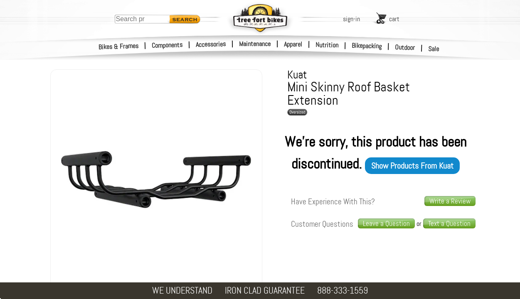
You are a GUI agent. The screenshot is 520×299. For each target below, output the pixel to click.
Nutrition (326, 44)
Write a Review (450, 201)
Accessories (211, 44)
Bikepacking (367, 46)
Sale (433, 49)
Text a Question (449, 223)
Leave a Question (386, 223)
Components (167, 45)
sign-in (351, 19)
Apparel (293, 44)
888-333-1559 (342, 290)
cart (394, 19)
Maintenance (255, 43)
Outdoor (405, 47)
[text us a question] (449, 223)
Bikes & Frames (119, 46)
